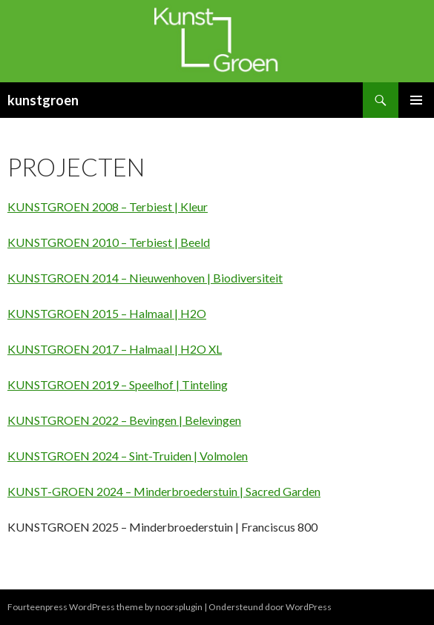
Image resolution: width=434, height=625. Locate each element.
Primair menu (416, 100)
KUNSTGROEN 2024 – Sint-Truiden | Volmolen (127, 456)
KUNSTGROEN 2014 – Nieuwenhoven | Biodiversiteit (145, 278)
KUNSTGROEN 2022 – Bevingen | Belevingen (124, 420)
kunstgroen (43, 100)
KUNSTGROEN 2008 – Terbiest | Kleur (107, 206)
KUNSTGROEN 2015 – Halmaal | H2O (106, 313)
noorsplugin (179, 606)
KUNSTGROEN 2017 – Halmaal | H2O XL (114, 349)
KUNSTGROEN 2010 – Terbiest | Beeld (108, 242)
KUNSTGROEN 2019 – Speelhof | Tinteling (117, 384)
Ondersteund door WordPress (270, 606)
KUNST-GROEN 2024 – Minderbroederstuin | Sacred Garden (163, 491)
